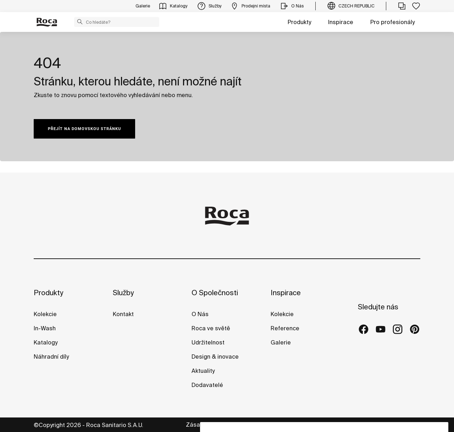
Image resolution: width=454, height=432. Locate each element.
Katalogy (46, 342)
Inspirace (340, 22)
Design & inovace (215, 356)
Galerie (281, 342)
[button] (79, 21)
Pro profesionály (392, 22)
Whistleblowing (399, 424)
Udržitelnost (208, 342)
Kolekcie (45, 314)
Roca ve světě (211, 328)
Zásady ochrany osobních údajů (229, 424)
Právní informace (301, 424)
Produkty (299, 22)
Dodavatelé (207, 385)
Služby (123, 292)
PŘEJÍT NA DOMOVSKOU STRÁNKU (84, 129)
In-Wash (45, 328)
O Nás (200, 314)
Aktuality (203, 371)
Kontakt (123, 314)
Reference (285, 328)
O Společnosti (215, 292)
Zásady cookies (352, 424)
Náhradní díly (51, 356)
